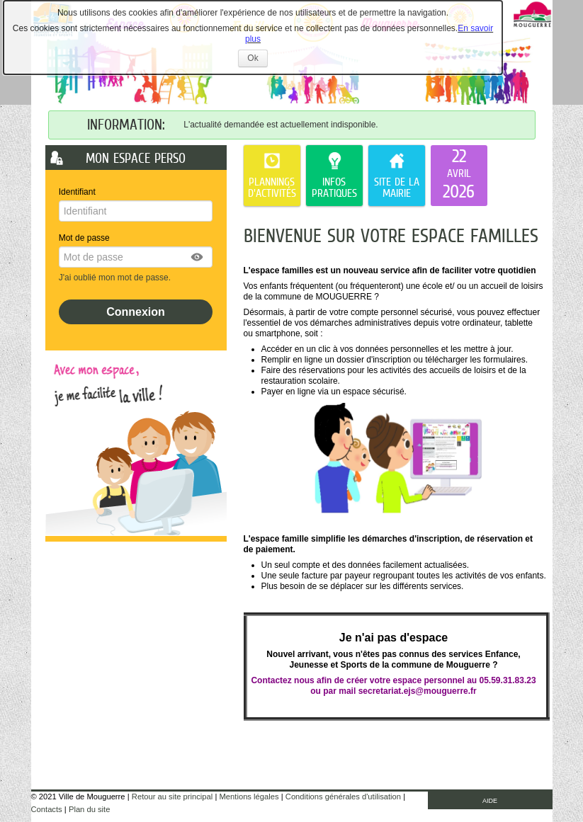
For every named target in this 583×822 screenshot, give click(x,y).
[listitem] (459, 175)
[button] (198, 257)
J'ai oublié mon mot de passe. (116, 277)
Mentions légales (249, 796)
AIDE (489, 800)
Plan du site (89, 809)
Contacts (46, 809)
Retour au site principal (172, 796)
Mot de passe (84, 238)
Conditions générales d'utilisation (343, 796)
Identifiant (77, 192)
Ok (257, 59)
